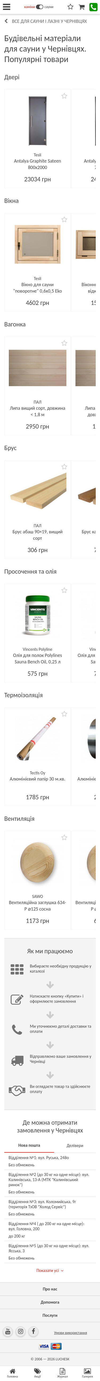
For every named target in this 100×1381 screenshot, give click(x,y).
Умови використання (70, 1332)
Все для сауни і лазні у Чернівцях (49, 21)
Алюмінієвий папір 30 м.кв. (37, 779)
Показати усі (48, 1270)
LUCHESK (62, 1359)
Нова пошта (29, 1145)
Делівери (75, 1145)
